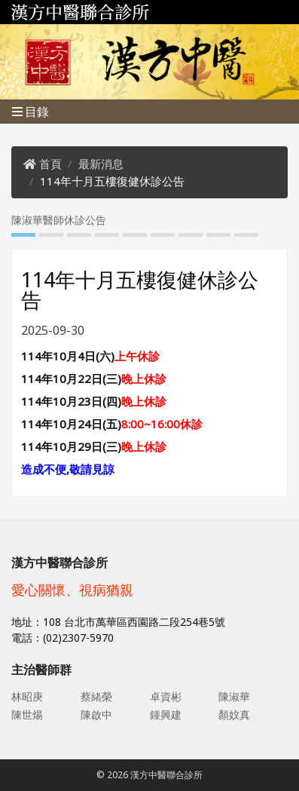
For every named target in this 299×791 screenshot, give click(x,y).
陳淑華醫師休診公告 (58, 220)
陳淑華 (234, 696)
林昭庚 (27, 696)
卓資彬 (166, 696)
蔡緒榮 (96, 696)
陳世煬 (27, 714)
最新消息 (101, 163)
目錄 (30, 111)
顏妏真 (234, 714)
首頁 (50, 163)
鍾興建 (166, 714)
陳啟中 (96, 714)
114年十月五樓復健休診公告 (112, 181)
